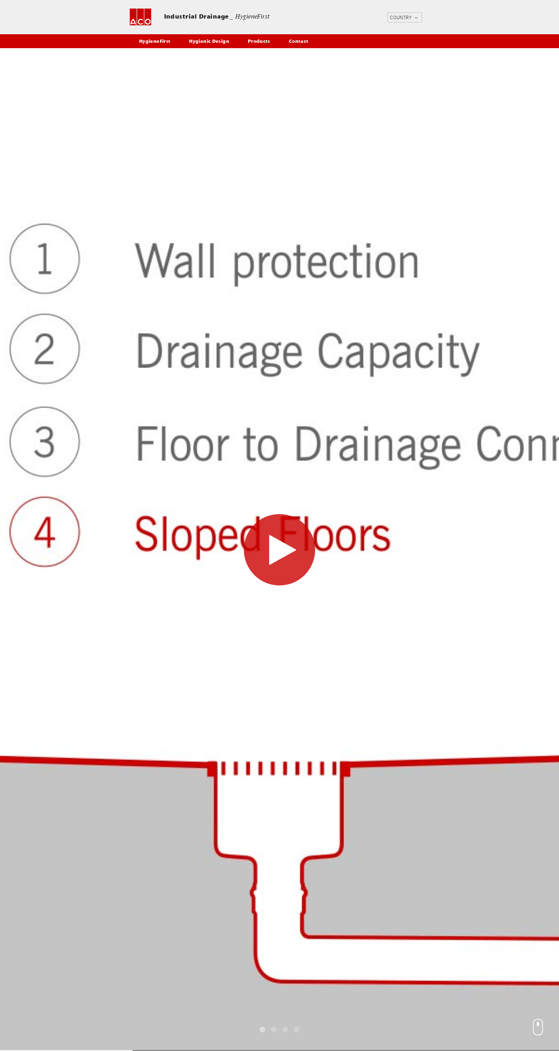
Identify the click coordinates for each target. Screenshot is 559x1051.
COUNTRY (404, 17)
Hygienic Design (209, 41)
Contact (299, 41)
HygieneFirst (154, 41)
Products (259, 41)
